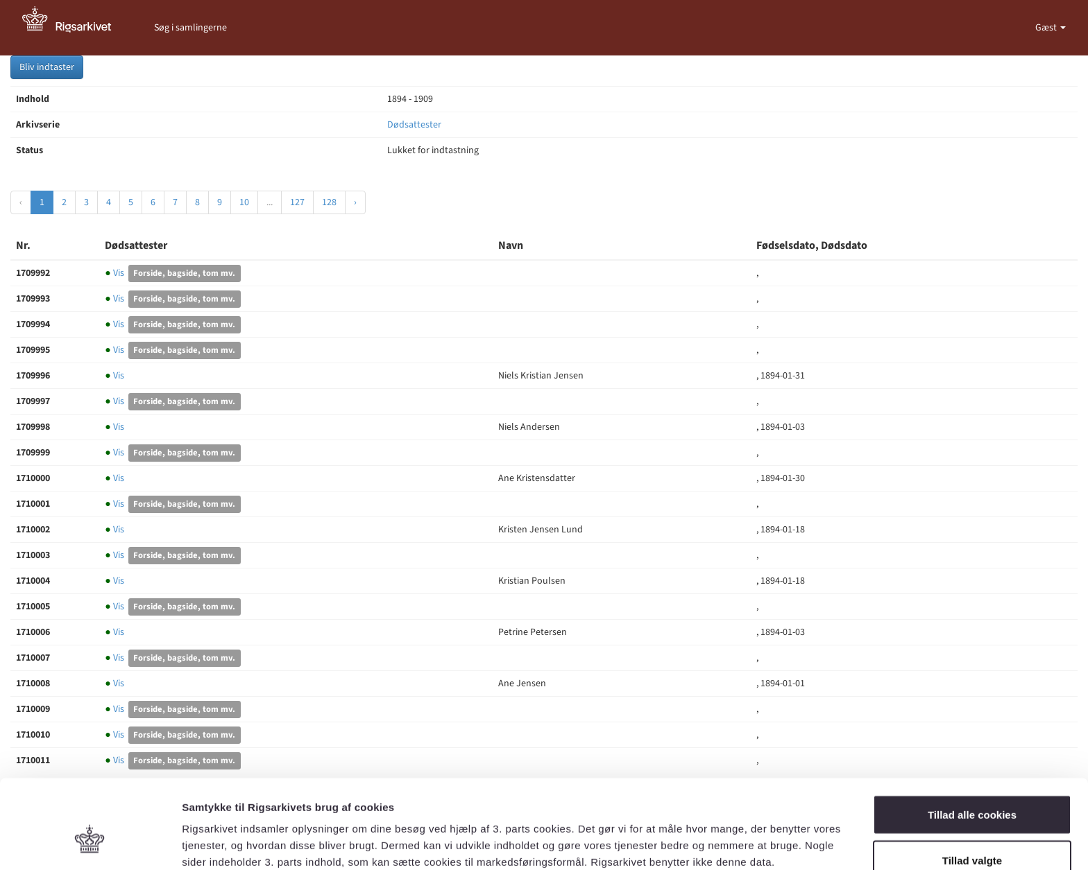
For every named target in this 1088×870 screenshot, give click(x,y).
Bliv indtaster (46, 67)
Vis (115, 273)
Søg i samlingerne (190, 28)
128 (329, 202)
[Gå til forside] (74, 27)
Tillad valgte (972, 788)
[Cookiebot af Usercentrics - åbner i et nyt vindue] (90, 843)
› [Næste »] (355, 202)
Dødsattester (414, 125)
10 (244, 202)
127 (297, 202)
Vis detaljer (721, 834)
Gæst (1047, 28)
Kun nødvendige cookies (972, 833)
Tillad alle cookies (972, 742)
